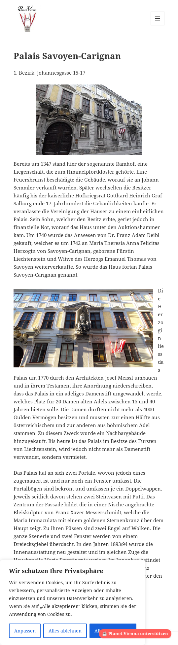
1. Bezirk (24, 72)
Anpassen (25, 631)
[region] (72, 602)
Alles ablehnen (65, 631)
